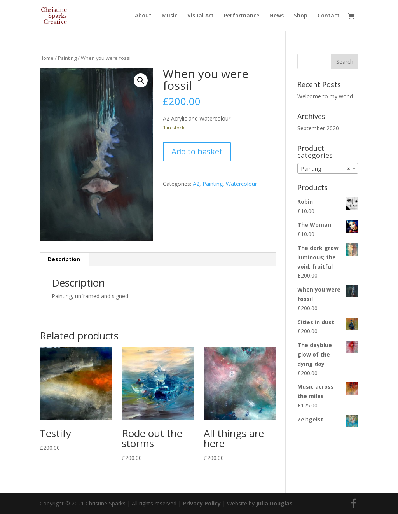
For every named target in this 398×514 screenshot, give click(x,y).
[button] (141, 80)
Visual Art (200, 16)
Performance (241, 16)
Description (64, 259)
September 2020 (318, 128)
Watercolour (241, 183)
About (143, 16)
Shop (300, 16)
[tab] (64, 259)
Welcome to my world (325, 96)
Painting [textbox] (325, 168)
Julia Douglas (274, 503)
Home (47, 57)
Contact (329, 16)
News (276, 16)
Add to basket (196, 151)
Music (169, 16)
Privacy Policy (202, 503)
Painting (67, 57)
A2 (196, 183)
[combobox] (327, 168)
